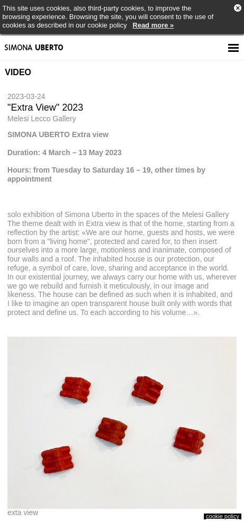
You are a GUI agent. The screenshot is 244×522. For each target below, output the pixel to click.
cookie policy (222, 516)
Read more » (153, 25)
